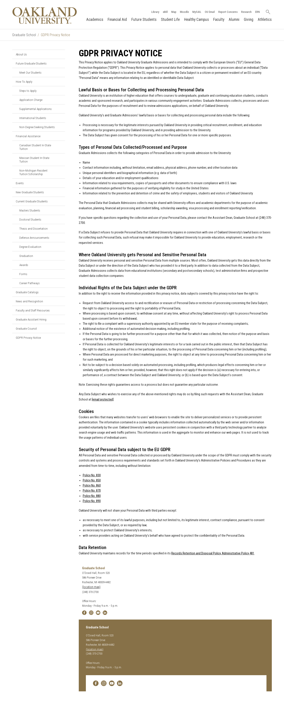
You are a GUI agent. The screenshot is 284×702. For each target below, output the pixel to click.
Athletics (265, 19)
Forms (23, 274)
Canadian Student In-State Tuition (35, 147)
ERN (257, 12)
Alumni (234, 19)
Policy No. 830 (92, 475)
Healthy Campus (196, 19)
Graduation (26, 256)
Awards (23, 265)
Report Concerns (227, 12)
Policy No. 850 (92, 480)
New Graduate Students (30, 192)
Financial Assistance (28, 136)
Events (20, 183)
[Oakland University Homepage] (44, 15)
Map (173, 12)
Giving (248, 19)
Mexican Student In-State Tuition (34, 159)
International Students (32, 118)
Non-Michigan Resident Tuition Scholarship (33, 172)
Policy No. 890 (92, 501)
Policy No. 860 (92, 485)
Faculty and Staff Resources (33, 310)
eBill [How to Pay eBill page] (165, 12)
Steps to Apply (28, 90)
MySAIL (196, 12)
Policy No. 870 (92, 491)
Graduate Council (26, 328)
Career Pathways (29, 283)
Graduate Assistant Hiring (31, 319)
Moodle (184, 12)
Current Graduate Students (32, 201)
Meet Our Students (30, 72)
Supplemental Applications (35, 109)
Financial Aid (117, 19)
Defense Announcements (34, 237)
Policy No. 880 (92, 496)
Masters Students (29, 210)
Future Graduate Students (31, 63)
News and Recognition (29, 301)
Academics (94, 19)
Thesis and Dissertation (33, 228)
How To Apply (24, 81)
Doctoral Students (30, 219)
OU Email (210, 12)
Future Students (143, 19)
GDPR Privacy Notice (28, 337)
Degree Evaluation (30, 246)
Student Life (170, 19)
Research (246, 12)
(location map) (91, 587)
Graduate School (24, 35)
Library (155, 12)
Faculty (218, 19)
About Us (21, 54)
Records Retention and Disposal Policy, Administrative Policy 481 (212, 553)
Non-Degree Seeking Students (37, 127)
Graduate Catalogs (27, 292)
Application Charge (30, 100)
